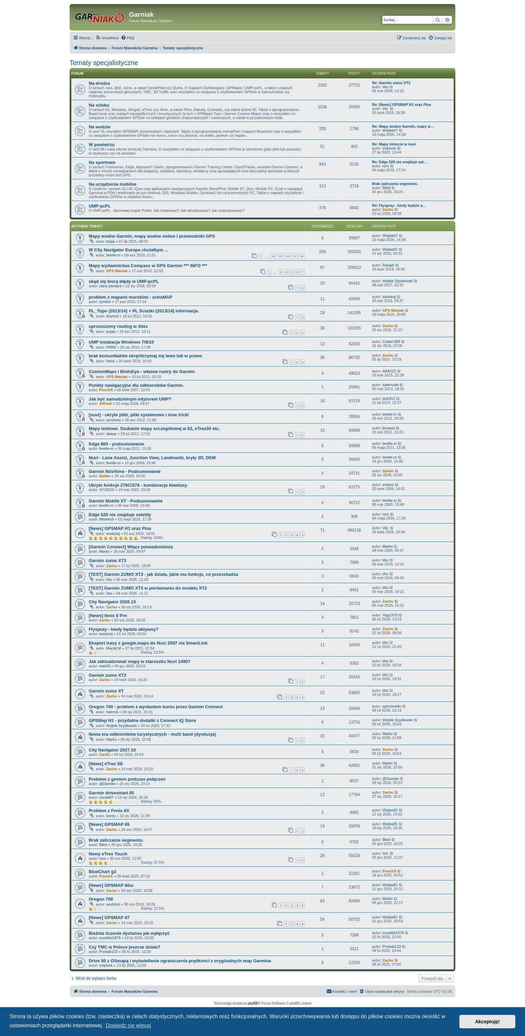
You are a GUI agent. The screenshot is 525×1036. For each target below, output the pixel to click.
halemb (112, 712)
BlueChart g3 (102, 871)
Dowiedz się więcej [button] (128, 1025)
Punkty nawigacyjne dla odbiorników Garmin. (136, 385)
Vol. (385, 109)
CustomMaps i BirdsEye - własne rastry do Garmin (142, 371)
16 (287, 256)
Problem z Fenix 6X (109, 810)
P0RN (111, 347)
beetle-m (113, 255)
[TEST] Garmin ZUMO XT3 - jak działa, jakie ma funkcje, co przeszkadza (163, 574)
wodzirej (113, 534)
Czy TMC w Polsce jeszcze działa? (124, 947)
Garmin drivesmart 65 (111, 792)
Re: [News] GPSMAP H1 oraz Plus (401, 105)
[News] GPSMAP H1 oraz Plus (120, 528)
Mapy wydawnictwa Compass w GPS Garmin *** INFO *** (148, 265)
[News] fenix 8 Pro (108, 615)
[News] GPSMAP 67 (109, 917)
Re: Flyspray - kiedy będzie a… (399, 205)
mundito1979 (110, 938)
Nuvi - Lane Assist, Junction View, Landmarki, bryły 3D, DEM (152, 457)
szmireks (113, 420)
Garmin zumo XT (106, 690)
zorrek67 (106, 797)
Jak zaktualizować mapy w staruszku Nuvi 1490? (140, 661)
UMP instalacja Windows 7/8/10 (121, 342)
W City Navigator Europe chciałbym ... (128, 249)
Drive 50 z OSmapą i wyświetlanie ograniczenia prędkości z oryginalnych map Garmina (180, 960)
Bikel (386, 188)
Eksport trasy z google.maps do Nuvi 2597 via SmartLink (148, 643)
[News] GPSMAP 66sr (111, 885)
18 (301, 256)
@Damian (107, 784)
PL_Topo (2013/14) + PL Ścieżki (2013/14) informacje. (144, 310)
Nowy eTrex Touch (108, 853)
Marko (104, 551)
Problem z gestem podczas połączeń (127, 779)
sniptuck (389, 148)
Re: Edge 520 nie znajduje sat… (399, 162)
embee (388, 485)
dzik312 (388, 399)
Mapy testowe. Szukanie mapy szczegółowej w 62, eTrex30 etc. (154, 428)
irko (385, 87)
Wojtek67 (390, 130)
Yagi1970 (390, 615)
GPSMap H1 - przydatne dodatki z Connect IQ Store (142, 720)
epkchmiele (391, 706)
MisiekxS (106, 519)
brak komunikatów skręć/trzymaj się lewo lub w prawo (145, 355)
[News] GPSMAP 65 (109, 824)
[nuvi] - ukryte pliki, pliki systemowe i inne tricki (139, 414)
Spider (104, 476)
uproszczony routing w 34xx (118, 326)
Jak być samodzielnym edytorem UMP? (130, 399)
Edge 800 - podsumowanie (116, 443)
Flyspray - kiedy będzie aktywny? (123, 629)
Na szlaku (99, 105)
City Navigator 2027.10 (112, 749)
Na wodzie (99, 126)
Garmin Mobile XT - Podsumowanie (126, 500)
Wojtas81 (390, 249)
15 (280, 256)
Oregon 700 (101, 899)
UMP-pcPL (100, 205)
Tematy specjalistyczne (104, 62)
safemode (390, 385)
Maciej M (113, 648)
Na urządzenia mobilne (113, 184)
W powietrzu (102, 144)
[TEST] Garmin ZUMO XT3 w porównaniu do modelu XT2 (148, 588)
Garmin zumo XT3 (107, 560)
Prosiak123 (108, 952)
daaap (111, 434)
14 (273, 256)
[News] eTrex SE (106, 763)
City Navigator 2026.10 (112, 601)
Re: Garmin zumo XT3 (391, 83)
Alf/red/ (105, 404)
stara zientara (110, 286)
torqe (110, 241)
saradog (389, 297)
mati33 (104, 666)
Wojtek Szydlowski (397, 281)
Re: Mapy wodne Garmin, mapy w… (403, 126)
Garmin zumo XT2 (107, 675)
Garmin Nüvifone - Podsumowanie (125, 471)
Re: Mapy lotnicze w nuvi (394, 144)
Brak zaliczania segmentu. (395, 184)
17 (294, 256)
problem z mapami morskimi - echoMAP (130, 297)
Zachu (387, 209)
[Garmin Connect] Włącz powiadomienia (131, 546)
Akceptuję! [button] (487, 1021)
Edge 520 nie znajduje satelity (120, 514)
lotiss (110, 361)
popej (110, 331)
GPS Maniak (117, 271)
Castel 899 (391, 342)
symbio (105, 302)
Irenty (111, 816)
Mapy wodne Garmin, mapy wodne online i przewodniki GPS (152, 236)
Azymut (112, 316)
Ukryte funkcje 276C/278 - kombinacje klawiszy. (138, 485)
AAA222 (389, 371)
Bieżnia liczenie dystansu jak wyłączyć (129, 933)
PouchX (106, 390)
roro (385, 166)
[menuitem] (107, 38)
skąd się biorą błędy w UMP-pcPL (124, 281)
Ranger (388, 265)
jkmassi (388, 428)
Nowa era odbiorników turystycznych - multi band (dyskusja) (152, 734)
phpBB (253, 1003)
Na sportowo (102, 162)
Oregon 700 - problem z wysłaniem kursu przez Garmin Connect (156, 706)
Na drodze (99, 83)
